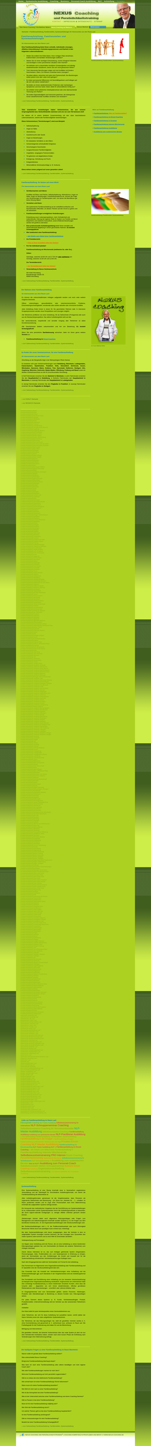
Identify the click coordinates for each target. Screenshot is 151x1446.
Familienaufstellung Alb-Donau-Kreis (32, 416)
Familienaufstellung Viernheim (30, 961)
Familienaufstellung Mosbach (30, 797)
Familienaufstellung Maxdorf (29, 781)
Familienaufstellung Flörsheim (30, 535)
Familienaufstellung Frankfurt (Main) (32, 541)
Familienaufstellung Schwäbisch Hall (32, 921)
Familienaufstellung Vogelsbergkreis (32, 966)
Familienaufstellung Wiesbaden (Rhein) (33, 994)
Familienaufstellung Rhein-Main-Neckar (33, 881)
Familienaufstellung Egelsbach (30, 516)
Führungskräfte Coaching (30, 1123)
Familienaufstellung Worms (29, 1000)
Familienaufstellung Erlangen (30, 525)
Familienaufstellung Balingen (30, 450)
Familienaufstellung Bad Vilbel (30, 449)
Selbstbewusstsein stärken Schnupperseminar (42, 1166)
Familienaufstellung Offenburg (30, 830)
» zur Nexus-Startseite (59, 1172)
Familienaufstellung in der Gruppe (36, 1139)
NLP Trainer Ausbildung (48, 1123)
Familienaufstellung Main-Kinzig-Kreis (32, 762)
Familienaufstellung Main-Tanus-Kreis (32, 766)
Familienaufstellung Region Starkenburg (33, 862)
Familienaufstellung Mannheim (30, 772)
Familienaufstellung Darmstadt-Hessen (33, 501)
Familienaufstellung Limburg (29, 746)
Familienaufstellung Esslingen (30, 528)
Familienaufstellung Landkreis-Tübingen (33, 729)
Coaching (63, 1125)
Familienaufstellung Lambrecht (30, 658)
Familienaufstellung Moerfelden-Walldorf (33, 792)
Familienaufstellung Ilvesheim (30, 614)
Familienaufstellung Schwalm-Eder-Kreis (33, 923)
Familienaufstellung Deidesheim (31, 503)
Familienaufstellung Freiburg (29, 543)
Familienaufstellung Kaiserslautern (31, 622)
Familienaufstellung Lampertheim (31, 660)
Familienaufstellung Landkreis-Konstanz (33, 701)
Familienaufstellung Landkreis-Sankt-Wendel (35, 723)
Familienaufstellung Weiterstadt (30, 982)
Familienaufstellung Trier (28, 947)
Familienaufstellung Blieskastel (30, 480)
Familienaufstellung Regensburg (31, 850)
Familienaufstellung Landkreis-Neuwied (33, 711)
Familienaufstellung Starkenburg (31, 938)
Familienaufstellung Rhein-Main (30, 878)
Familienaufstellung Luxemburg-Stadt (32, 758)
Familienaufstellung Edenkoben (30, 513)
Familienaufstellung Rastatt (29, 847)
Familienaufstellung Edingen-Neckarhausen (34, 515)
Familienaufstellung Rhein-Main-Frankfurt (33, 880)
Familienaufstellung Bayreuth (30, 460)
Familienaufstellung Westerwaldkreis (32, 985)
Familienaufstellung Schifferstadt (31, 914)
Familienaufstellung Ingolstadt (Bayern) (33, 620)
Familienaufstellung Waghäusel (30, 971)
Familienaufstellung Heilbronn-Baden (32, 586)
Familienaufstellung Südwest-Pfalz (31, 944)
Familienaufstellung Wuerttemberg (31, 1004)
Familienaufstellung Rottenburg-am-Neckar (34, 896)
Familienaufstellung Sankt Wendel (31, 913)
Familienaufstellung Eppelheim (30, 521)
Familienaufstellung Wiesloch (30, 995)
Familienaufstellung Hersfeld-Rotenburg (33, 592)
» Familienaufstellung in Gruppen (63, 1139)
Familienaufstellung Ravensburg (31, 848)
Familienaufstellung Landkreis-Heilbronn (33, 695)
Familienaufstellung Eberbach (30, 511)
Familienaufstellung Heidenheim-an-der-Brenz (35, 582)
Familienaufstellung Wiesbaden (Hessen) (33, 992)
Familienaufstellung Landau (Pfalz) (31, 663)
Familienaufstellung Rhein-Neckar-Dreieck (34, 885)
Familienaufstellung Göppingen (30, 563)
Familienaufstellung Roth (28, 895)
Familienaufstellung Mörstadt (30, 796)
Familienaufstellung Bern (28, 465)
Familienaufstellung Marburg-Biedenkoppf (34, 779)
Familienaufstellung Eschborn (30, 526)
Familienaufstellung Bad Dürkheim (31, 432)
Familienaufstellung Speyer (29, 936)
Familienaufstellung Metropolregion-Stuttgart (34, 789)
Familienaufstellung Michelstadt (30, 791)
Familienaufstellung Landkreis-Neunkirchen (34, 710)
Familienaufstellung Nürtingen (30, 820)
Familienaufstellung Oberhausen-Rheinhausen (35, 824)
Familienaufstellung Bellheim (30, 462)
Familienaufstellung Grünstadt (30, 568)
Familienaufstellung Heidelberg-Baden (32, 579)
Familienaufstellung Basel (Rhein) (31, 455)
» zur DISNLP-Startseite (30, 399)
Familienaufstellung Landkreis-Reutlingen (33, 718)
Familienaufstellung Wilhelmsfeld (31, 997)
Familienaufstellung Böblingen (30, 483)
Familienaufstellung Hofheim (29, 606)
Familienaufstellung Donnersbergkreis (32, 506)
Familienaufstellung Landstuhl (30, 738)
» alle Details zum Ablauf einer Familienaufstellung (50, 1150)
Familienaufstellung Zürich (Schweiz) (32, 1012)
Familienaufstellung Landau (29, 662)
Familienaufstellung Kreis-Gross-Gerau (33, 648)
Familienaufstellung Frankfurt (30, 538)
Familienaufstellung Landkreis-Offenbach (33, 713)
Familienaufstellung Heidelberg (30, 577)
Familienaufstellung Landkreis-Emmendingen (35, 682)
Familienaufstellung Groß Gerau (31, 566)
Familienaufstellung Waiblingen (30, 972)
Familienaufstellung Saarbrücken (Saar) (33, 901)
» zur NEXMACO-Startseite (31, 403)
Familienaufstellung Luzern (29, 759)
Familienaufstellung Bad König (30, 440)
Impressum (69, 21)
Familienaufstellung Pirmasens (30, 842)
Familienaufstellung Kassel (29, 632)
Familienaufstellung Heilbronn (30, 584)
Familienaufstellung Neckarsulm (31, 805)
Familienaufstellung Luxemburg (30, 756)
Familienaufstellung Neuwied (30, 817)
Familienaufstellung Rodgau (29, 891)
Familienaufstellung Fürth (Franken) (32, 551)
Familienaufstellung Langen (29, 739)
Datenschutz (85, 21)
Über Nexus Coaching (27, 27)
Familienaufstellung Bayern (29, 459)
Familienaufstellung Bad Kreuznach (32, 442)
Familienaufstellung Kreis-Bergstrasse (32, 647)
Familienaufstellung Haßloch (29, 574)
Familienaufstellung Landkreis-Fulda (32, 686)
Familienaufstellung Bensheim (30, 463)
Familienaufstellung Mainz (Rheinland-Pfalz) (34, 771)
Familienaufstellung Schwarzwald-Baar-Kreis (35, 924)
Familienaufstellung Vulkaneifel (30, 967)
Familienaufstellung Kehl (28, 634)
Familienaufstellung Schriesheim (31, 916)
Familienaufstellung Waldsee (30, 976)
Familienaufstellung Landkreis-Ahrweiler (33, 665)
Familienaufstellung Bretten (29, 485)
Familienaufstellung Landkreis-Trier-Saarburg (35, 728)
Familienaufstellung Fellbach (29, 531)
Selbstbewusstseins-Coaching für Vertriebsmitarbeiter (47, 1128)
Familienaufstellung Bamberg (30, 452)
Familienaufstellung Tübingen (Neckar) (33, 954)
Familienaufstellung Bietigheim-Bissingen (33, 472)
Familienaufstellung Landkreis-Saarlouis (33, 721)
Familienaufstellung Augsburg (30, 429)
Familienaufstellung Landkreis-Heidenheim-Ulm (35, 693)
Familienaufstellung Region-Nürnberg (32, 787)
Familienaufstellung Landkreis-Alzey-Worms (34, 668)
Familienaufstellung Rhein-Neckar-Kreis (33, 886)
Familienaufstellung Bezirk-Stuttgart (32, 857)
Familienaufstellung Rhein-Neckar (31, 883)
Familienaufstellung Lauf (28, 741)
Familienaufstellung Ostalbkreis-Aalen (32, 833)
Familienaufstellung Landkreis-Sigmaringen (34, 726)
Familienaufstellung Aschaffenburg (31, 426)
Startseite (25, 32)
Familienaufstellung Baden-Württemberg (33, 437)
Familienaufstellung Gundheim (30, 569)
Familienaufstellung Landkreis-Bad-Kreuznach (35, 672)
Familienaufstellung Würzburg (30, 1005)
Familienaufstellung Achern (29, 414)
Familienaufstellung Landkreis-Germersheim (34, 688)
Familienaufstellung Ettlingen (30, 530)
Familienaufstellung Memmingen (31, 784)
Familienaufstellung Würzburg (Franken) (33, 1007)
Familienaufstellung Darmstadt (30, 500)
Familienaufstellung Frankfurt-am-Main (33, 539)
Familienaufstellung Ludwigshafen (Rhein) (34, 754)
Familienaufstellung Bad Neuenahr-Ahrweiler (35, 444)
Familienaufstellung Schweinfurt (30, 926)
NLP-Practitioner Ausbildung (70, 1134)
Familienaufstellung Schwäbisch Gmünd (33, 919)
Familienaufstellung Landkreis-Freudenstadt (34, 685)
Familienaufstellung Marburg (29, 777)
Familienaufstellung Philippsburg (31, 840)
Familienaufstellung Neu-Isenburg (31, 807)
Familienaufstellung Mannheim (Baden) (33, 776)
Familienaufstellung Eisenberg (30, 518)
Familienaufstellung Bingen (29, 473)
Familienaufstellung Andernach (30, 422)
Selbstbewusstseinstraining (35, 1171)
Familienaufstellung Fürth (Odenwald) (32, 553)
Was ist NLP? (34, 1163)
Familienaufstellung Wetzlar (29, 989)
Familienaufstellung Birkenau (30, 475)
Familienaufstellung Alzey (28, 421)
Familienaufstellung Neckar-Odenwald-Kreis (34, 802)
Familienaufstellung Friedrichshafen (32, 549)
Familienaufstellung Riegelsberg (31, 890)
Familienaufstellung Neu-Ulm (30, 815)
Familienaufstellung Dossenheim (31, 508)
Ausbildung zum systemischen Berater (42, 1134)
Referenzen (95, 27)
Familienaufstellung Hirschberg (30, 597)
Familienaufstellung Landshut (30, 736)
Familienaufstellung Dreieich (29, 510)
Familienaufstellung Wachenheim (31, 969)
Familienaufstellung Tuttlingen (30, 956)
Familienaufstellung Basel (29, 454)
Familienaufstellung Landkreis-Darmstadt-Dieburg (36, 680)
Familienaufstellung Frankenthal (31, 536)
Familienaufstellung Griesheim (30, 564)
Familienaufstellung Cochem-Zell (31, 495)
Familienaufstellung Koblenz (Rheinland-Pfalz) (35, 644)
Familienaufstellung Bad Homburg (31, 439)
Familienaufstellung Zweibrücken (31, 1014)
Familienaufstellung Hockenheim (31, 602)
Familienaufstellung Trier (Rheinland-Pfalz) (34, 949)
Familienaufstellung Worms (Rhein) (32, 1002)
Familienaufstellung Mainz (29, 767)
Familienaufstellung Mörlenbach (30, 794)
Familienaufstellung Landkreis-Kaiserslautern (35, 696)
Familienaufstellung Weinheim (30, 981)
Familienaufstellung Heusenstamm (31, 596)
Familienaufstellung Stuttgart (29, 939)
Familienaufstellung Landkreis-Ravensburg (34, 716)
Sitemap (98, 21)
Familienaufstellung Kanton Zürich (31, 627)
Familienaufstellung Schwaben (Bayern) (33, 918)
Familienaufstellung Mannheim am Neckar (34, 774)
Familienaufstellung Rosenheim (30, 893)
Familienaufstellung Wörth (29, 999)
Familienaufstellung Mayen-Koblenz (32, 706)
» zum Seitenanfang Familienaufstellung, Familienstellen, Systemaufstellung (47, 101)
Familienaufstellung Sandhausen (31, 908)
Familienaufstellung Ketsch (29, 637)
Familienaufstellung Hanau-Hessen (32, 573)
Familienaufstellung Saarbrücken (31, 900)
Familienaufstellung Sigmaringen (31, 929)
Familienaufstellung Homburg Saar (31, 609)
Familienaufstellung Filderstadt (30, 533)
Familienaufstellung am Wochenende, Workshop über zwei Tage (41, 1142)
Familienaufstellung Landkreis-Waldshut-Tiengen (36, 733)
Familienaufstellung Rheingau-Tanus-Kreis (34, 870)
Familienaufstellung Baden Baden (31, 435)
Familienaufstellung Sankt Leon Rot (32, 911)
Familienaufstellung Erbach (29, 523)
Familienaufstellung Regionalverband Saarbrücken (36, 860)
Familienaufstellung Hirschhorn (30, 599)
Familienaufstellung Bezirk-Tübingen (32, 858)
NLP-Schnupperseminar (44, 1125)
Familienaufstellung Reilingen (30, 865)
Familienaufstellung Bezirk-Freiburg (32, 853)
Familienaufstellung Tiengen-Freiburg (32, 946)
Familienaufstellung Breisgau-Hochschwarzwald (36, 677)
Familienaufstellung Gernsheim (30, 559)
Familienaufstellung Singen (29, 933)
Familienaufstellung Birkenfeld (30, 477)
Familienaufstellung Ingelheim (30, 615)
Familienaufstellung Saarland (30, 903)
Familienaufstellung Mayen (29, 782)
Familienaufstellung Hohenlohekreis (32, 607)
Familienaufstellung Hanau (29, 571)
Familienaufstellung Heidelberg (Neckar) (33, 581)
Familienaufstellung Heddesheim (31, 576)
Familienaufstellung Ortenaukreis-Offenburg (34, 832)
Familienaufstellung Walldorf (29, 977)
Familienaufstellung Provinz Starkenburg (33, 845)
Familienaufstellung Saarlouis (30, 905)
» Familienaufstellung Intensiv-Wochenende (47, 1151)
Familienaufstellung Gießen (29, 561)
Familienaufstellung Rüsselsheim (31, 898)
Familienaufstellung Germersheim (31, 558)
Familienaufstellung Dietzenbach (31, 505)
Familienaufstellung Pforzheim (30, 835)
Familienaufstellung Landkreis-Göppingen (34, 691)
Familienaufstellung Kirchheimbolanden (33, 639)
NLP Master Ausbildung (45, 1144)
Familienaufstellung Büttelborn (30, 493)
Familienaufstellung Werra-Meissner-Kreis (34, 984)
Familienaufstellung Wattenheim (31, 979)
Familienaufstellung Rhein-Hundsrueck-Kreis (34, 871)
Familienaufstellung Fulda (29, 554)
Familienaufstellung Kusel (29, 650)
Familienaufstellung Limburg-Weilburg (32, 748)
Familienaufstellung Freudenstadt (31, 548)
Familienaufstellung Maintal (29, 764)
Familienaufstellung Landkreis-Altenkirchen (34, 667)
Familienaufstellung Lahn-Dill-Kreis (31, 653)
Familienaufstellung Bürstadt (29, 492)
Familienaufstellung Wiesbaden (30, 990)
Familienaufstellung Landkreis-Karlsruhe (33, 698)
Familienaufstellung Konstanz (30, 645)
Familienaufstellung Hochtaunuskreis (32, 601)
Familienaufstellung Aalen (29, 412)
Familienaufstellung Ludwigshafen (31, 753)
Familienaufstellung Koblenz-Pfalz (31, 642)
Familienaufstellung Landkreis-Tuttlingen (33, 731)
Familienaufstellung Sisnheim (30, 934)
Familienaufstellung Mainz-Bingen (31, 769)
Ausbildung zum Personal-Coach (58, 1163)
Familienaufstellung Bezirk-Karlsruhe (32, 855)
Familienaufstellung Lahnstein (30, 655)
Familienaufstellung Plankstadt (30, 843)
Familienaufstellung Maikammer (30, 761)
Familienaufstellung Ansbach (30, 424)
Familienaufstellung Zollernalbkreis (31, 1009)
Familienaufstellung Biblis (28, 470)
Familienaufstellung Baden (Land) (31, 434)
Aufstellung (34, 1169)
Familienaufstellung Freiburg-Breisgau (32, 544)
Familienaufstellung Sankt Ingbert (31, 909)
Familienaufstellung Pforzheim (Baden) (33, 837)
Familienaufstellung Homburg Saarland (33, 611)
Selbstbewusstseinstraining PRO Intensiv (43, 1155)
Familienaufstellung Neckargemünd (32, 800)
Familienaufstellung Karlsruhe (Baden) (33, 630)
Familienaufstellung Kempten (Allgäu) (32, 635)
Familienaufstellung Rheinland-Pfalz (32, 875)
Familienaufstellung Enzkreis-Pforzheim (33, 520)
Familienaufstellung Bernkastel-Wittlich (33, 467)
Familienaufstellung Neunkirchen (31, 810)
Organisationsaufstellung (51, 1168)
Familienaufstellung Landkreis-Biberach (33, 673)
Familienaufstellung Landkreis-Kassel (32, 700)
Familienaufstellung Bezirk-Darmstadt (32, 468)
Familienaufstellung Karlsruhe (30, 629)
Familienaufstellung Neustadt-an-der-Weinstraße (36, 812)
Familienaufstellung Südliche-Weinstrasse (34, 943)
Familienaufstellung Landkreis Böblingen (33, 675)
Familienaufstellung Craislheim (30, 497)
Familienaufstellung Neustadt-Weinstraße (33, 814)
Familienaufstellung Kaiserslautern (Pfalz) (34, 624)
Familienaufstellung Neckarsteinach (32, 804)
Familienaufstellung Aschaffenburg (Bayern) (34, 427)
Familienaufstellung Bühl (28, 490)
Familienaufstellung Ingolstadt (30, 617)
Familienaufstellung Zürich (29, 1010)
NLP (52, 1147)
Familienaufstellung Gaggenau (30, 556)
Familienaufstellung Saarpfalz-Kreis (32, 906)
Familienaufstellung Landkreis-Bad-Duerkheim (35, 670)
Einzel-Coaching (74, 1155)
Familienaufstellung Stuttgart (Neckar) (32, 941)
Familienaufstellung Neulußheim (31, 809)
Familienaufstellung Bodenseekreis (31, 482)
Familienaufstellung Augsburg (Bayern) (33, 430)
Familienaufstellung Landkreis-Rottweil (33, 720)
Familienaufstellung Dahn (28, 498)
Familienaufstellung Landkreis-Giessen (33, 690)
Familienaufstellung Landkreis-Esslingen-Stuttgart (36, 683)
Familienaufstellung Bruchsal (30, 487)
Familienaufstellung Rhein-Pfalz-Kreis (32, 876)
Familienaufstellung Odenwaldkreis (31, 827)
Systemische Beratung (52, 1158)
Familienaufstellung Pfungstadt (30, 838)
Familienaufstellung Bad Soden (30, 447)
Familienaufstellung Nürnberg (30, 819)
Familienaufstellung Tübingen (30, 952)
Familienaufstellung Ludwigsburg (31, 751)
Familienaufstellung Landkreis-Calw (32, 678)
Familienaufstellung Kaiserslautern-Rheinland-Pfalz (37, 625)
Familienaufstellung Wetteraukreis (31, 987)
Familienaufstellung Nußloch (29, 822)
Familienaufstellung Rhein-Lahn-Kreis (32, 873)
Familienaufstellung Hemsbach (30, 589)
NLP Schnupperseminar (41, 1161)
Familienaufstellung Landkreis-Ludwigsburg (34, 705)
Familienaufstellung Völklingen (30, 964)
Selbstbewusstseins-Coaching (54, 1132)
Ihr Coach (94, 346)
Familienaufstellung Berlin (29, 411)
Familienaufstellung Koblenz (29, 640)
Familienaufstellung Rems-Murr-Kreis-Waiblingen (36, 867)
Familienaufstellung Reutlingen (30, 868)
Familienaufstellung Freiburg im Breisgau (33, 546)
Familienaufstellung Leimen (29, 743)
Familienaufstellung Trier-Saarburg (31, 951)
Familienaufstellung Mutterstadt (30, 799)
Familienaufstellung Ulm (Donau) (31, 959)
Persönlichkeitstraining (32, 1158)
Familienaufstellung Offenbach (30, 829)
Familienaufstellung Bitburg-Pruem (31, 478)
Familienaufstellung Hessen (29, 594)
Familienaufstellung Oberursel (30, 825)
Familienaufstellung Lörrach (29, 749)
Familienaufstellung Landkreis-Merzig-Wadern (35, 708)
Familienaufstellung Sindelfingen (31, 931)
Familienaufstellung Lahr (28, 657)
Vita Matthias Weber (43, 27)
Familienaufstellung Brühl (28, 488)
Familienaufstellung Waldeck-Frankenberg (34, 974)
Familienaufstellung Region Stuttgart (32, 863)
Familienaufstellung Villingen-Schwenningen (34, 962)
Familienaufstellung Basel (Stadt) (31, 457)
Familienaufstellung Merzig (29, 786)
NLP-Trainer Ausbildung (41, 1147)
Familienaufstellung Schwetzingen (31, 928)
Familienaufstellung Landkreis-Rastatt (32, 715)
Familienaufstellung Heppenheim (31, 591)
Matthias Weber (101, 346)
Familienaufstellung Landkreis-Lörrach (32, 703)
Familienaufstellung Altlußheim (30, 419)
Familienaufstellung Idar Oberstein (31, 612)
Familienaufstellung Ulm (28, 957)
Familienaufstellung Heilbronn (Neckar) (33, 587)
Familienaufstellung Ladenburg (30, 652)
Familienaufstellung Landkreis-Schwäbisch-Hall (35, 724)
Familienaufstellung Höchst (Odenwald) (33, 604)
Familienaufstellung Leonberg (30, 744)
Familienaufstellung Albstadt (29, 417)
